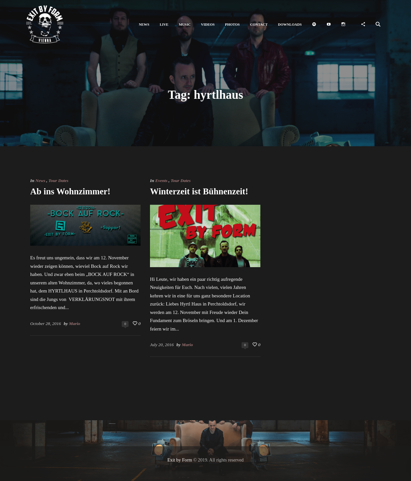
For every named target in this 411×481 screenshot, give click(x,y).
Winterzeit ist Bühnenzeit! (199, 191)
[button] (144, 25)
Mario (74, 323)
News (40, 180)
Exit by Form (180, 459)
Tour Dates (58, 180)
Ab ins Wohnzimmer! (70, 191)
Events (161, 180)
